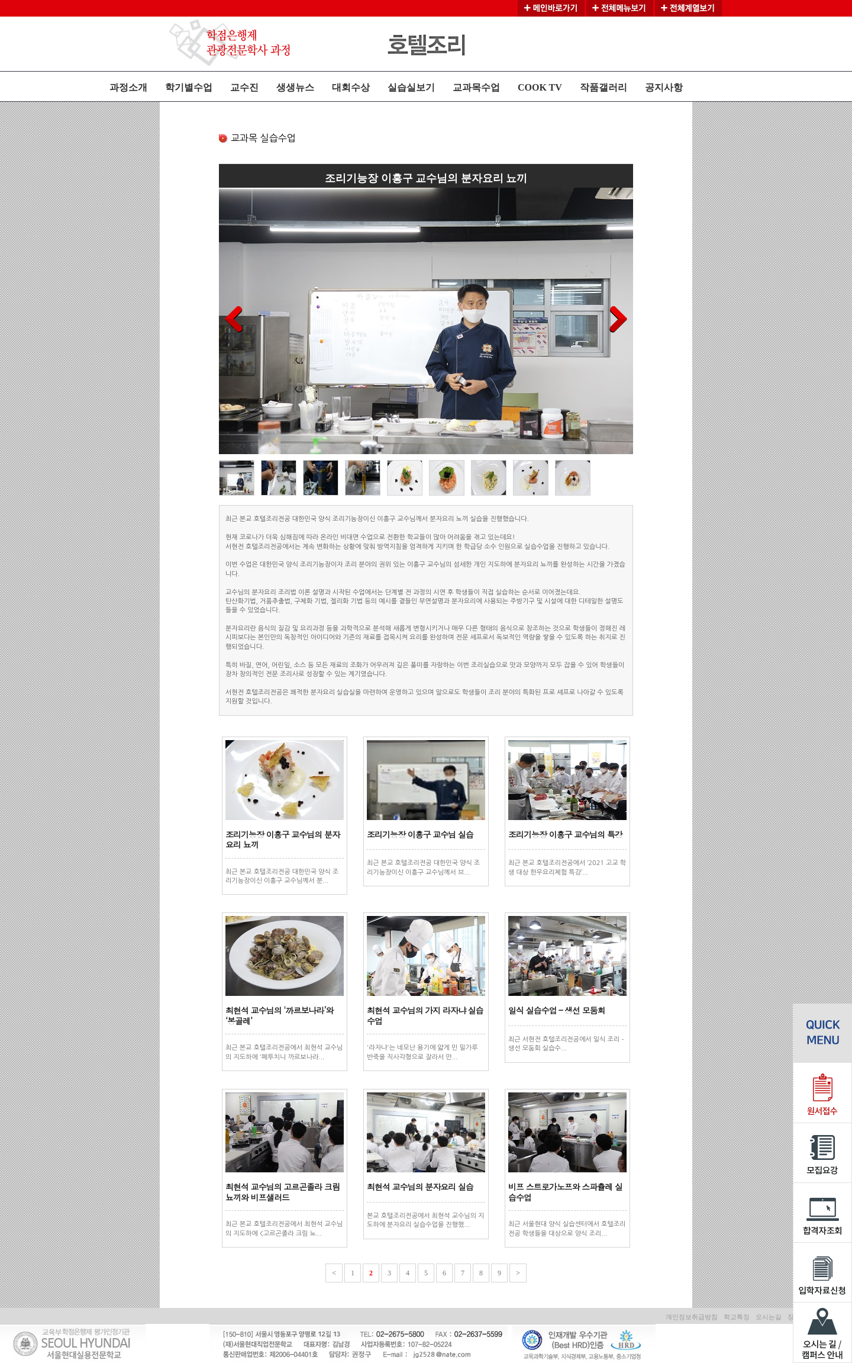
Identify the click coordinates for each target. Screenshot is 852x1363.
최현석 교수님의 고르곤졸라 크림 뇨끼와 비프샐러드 (282, 1192)
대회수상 (351, 87)
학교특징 (737, 1316)
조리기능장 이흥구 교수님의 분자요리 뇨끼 (282, 839)
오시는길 (769, 1316)
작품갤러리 (603, 87)
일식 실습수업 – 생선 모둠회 (556, 1010)
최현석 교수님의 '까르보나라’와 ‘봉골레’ (279, 1015)
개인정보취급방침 (692, 1316)
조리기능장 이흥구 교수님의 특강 (565, 834)
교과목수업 (476, 87)
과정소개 (128, 87)
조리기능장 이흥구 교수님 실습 (420, 834)
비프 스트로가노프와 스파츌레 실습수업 (565, 1192)
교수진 (244, 87)
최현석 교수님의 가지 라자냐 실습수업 (425, 1015)
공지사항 (664, 87)
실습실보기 (411, 87)
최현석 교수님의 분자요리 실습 (420, 1186)
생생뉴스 (295, 87)
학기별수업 (188, 87)
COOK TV (540, 87)
